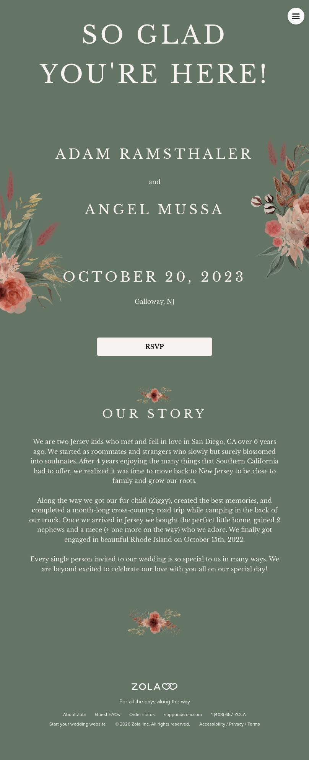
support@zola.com (183, 715)
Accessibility (212, 724)
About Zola (74, 715)
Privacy (236, 724)
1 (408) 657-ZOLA (228, 715)
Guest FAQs (107, 715)
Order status (142, 715)
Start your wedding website (77, 724)
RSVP (154, 347)
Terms (253, 724)
